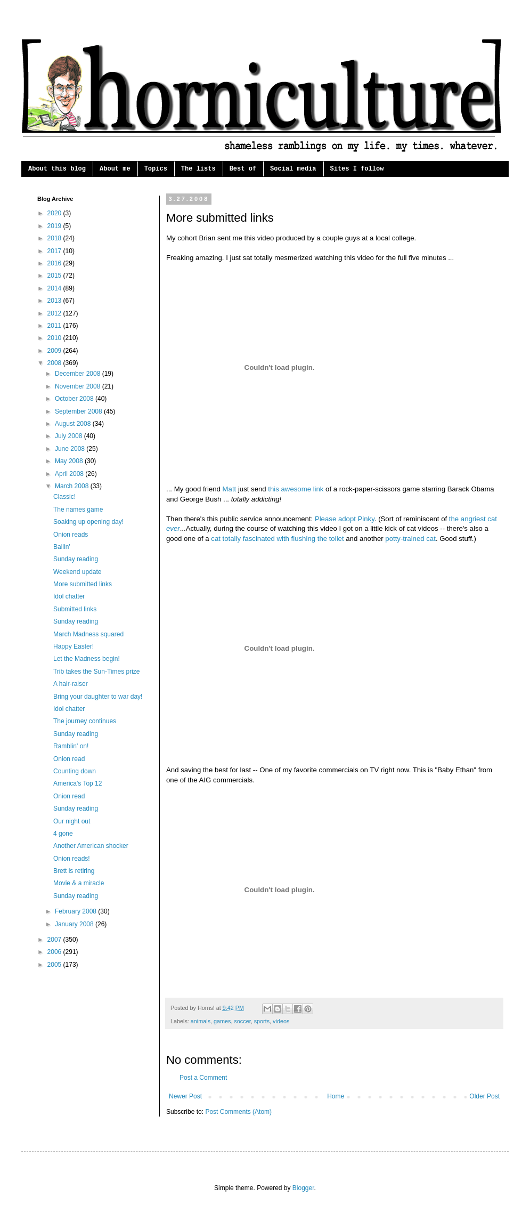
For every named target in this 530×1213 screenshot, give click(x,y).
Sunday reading (75, 559)
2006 (55, 952)
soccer (242, 1021)
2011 (55, 325)
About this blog (57, 169)
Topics (155, 169)
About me (115, 169)
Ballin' (61, 547)
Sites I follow (357, 169)
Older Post (484, 1096)
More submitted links (82, 584)
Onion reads (70, 534)
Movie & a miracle (78, 883)
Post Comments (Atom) (238, 1111)
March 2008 (73, 486)
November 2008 (78, 386)
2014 (55, 288)
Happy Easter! (73, 646)
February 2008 (76, 911)
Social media (293, 169)
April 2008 (70, 474)
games (222, 1021)
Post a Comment (203, 1077)
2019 (55, 226)
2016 (55, 263)
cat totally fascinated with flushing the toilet (277, 539)
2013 (55, 300)
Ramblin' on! (70, 746)
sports (262, 1021)
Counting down (74, 771)
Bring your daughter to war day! (97, 696)
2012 (55, 313)
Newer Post (185, 1096)
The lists (198, 169)
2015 (55, 275)
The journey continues (84, 721)
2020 (55, 213)
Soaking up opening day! (88, 521)
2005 (55, 964)
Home (335, 1096)
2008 (55, 363)
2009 (55, 350)
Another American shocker (90, 846)
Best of (243, 169)
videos (281, 1021)
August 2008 (74, 423)
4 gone (63, 833)
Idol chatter (69, 596)
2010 (55, 338)
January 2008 (75, 924)
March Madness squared (88, 634)
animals (200, 1021)
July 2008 (69, 436)
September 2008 (79, 411)
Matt (230, 489)
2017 (55, 251)
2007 (55, 939)
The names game (78, 509)
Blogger (303, 1188)
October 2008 (75, 398)
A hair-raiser (70, 684)
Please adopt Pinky (344, 519)
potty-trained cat (410, 539)
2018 (55, 238)
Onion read (69, 759)
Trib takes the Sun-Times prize (96, 671)
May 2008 (70, 461)
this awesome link (295, 489)
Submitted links (74, 609)
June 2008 (70, 448)
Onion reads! (71, 858)
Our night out (71, 821)
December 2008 (78, 373)
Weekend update (77, 572)
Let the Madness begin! (86, 658)
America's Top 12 (77, 783)
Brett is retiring (73, 871)
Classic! (64, 496)
